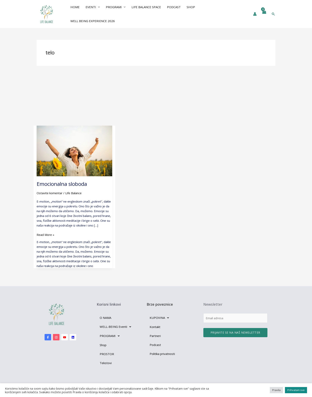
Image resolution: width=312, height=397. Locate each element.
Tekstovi (106, 363)
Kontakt (155, 327)
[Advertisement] (156, 96)
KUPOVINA (160, 317)
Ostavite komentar (49, 193)
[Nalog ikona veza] (255, 14)
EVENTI (91, 7)
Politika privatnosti (162, 354)
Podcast (174, 7)
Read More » (45, 234)
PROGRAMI (114, 7)
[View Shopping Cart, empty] (264, 14)
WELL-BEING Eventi (116, 326)
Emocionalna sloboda (62, 183)
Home (75, 7)
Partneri (155, 336)
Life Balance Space (146, 7)
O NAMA (105, 318)
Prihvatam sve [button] (296, 390)
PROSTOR (107, 354)
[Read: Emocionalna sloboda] (74, 151)
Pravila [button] (276, 390)
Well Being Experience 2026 (92, 21)
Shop (191, 7)
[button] (273, 14)
